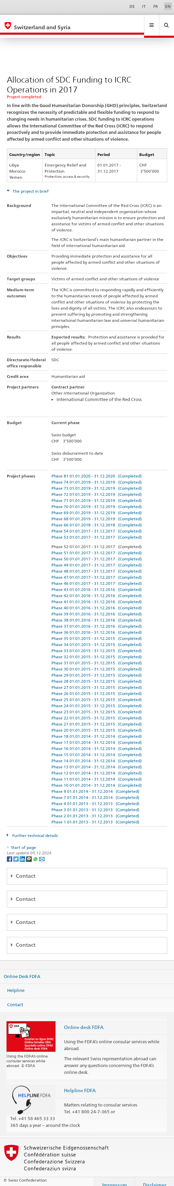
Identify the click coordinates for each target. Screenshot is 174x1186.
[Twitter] (16, 852)
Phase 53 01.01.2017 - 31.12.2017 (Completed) (96, 530)
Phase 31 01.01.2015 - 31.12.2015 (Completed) (96, 656)
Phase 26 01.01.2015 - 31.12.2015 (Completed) (96, 687)
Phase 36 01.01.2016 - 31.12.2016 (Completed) (96, 626)
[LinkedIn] (23, 852)
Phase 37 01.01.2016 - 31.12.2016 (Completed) (96, 619)
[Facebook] (10, 852)
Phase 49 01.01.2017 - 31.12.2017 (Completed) (96, 558)
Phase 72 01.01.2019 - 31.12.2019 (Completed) (96, 488)
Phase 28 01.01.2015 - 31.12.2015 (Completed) (96, 675)
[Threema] (29, 852)
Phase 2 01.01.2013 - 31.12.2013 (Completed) (95, 809)
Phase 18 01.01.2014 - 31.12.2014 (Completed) (96, 730)
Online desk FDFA (84, 1021)
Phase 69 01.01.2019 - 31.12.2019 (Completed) (96, 506)
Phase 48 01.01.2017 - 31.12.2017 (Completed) (96, 564)
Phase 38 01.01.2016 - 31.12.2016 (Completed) (96, 613)
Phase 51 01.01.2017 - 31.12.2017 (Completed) (96, 546)
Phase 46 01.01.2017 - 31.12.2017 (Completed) (96, 577)
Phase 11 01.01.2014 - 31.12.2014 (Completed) (96, 772)
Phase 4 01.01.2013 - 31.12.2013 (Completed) (95, 797)
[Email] (42, 852)
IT (144, 6)
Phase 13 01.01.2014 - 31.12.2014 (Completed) (96, 760)
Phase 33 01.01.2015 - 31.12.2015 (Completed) (96, 644)
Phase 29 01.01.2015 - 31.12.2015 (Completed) (96, 668)
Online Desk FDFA (22, 969)
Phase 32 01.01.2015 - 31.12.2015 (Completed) (96, 650)
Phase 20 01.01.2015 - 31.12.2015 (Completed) (96, 723)
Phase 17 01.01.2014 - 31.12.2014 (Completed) (96, 736)
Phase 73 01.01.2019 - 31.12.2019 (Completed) (96, 481)
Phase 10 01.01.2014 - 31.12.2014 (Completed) (96, 779)
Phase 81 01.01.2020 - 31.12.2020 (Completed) (96, 469)
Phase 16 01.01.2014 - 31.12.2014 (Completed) (96, 742)
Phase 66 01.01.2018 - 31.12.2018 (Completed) (96, 518)
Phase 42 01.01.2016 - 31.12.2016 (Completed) (96, 589)
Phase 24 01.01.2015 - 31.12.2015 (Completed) (96, 699)
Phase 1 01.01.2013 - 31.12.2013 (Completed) (95, 815)
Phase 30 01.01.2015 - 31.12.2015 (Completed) (96, 662)
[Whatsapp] (36, 852)
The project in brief (30, 184)
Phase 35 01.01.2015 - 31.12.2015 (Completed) (96, 632)
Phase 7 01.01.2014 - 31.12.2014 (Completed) (95, 791)
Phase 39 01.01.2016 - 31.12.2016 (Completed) (96, 607)
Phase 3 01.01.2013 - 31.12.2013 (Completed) (95, 803)
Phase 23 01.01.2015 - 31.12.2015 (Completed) (96, 705)
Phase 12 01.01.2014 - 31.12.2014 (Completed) (96, 766)
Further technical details (34, 829)
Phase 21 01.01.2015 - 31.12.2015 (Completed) (96, 717)
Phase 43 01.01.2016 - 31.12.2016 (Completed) (96, 583)
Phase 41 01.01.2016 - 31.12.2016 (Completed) (96, 595)
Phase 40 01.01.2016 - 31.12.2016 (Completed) (96, 601)
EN (168, 6)
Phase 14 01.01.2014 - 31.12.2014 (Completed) (96, 754)
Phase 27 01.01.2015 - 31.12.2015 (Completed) (96, 681)
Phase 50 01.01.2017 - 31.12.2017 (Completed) (96, 552)
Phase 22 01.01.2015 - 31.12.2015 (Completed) (96, 711)
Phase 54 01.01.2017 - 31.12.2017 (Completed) (96, 524)
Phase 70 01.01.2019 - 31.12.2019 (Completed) (96, 500)
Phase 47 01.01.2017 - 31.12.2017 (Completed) (96, 571)
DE (132, 6)
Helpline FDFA (80, 1084)
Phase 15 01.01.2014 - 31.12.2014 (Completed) (96, 748)
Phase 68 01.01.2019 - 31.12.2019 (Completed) (96, 512)
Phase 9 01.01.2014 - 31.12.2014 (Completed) (95, 785)
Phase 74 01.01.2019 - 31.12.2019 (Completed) (96, 475)
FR (155, 6)
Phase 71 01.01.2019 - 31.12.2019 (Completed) (96, 494)
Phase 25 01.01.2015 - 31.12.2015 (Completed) (96, 693)
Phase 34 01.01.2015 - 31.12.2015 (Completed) (96, 638)
